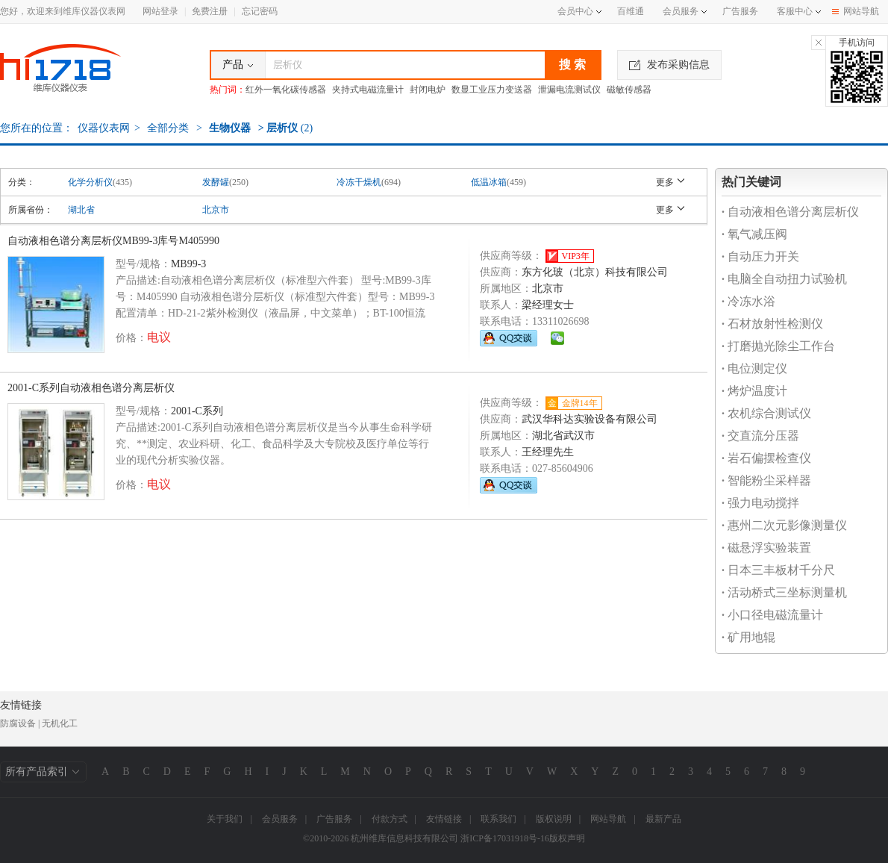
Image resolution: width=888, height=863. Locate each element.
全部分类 (167, 128)
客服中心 (795, 11)
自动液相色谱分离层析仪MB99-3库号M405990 (113, 240)
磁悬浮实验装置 (766, 547)
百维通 (630, 11)
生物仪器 (230, 128)
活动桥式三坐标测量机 (784, 592)
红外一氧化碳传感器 (286, 89)
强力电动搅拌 (760, 502)
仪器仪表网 (104, 128)
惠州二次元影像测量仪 (784, 525)
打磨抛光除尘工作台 (778, 346)
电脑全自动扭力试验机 (784, 278)
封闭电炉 (427, 89)
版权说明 (554, 819)
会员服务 (680, 11)
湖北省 (81, 210)
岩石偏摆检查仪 (766, 458)
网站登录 (160, 11)
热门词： (228, 89)
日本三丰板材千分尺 (778, 570)
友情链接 (444, 819)
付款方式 (389, 819)
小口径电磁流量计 (772, 614)
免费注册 (210, 11)
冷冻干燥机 (359, 182)
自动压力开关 (760, 256)
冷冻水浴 (748, 301)
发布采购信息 (669, 64)
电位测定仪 (754, 368)
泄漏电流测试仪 (569, 89)
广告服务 (740, 11)
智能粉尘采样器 (766, 480)
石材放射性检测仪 (772, 323)
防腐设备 (18, 723)
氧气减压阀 (754, 234)
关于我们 (225, 819)
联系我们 (498, 819)
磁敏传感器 (629, 89)
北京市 (215, 210)
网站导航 (855, 11)
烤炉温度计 (754, 390)
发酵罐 (215, 182)
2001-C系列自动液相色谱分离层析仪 (91, 387)
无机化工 (60, 723)
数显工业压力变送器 (491, 89)
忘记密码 (260, 11)
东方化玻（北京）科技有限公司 (595, 272)
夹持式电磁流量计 (368, 89)
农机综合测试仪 (766, 413)
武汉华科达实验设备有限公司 (589, 419)
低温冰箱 (489, 182)
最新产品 (663, 819)
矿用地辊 (748, 637)
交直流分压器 (760, 435)
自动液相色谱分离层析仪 (790, 211)
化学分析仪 (90, 182)
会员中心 (579, 11)
